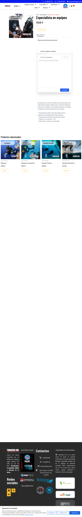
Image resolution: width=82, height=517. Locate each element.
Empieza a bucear (30, 4)
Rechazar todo (63, 513)
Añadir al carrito (42, 29)
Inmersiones (55, 4)
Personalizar (51, 513)
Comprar (5, 171)
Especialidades (43, 14)
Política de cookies (29, 514)
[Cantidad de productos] (38, 25)
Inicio (37, 14)
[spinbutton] (65, 57)
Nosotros (46, 7)
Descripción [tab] (41, 36)
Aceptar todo (75, 513)
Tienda (37, 7)
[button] (30, 16)
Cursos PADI (43, 4)
